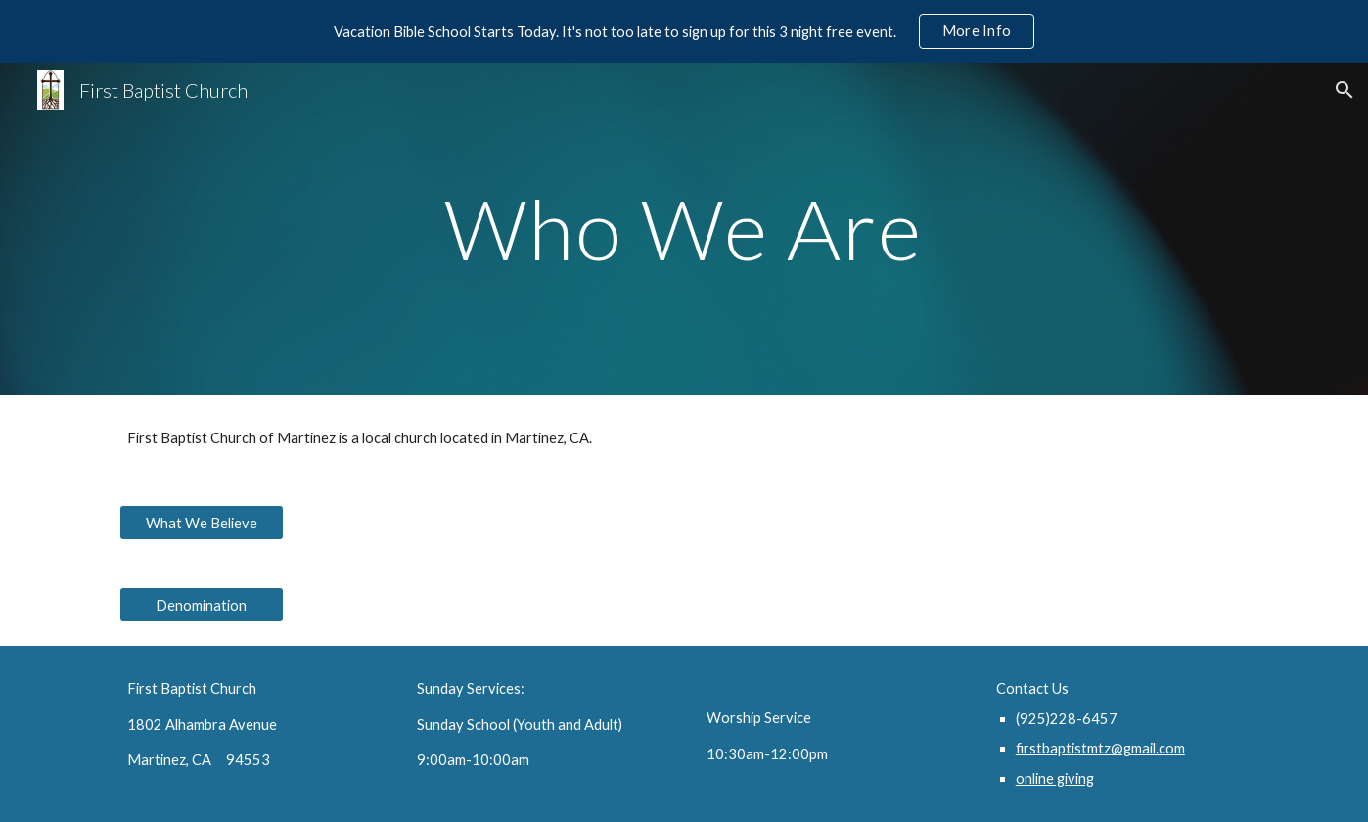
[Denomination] (201, 604)
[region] (684, 31)
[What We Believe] (201, 522)
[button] (1344, 90)
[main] (684, 228)
